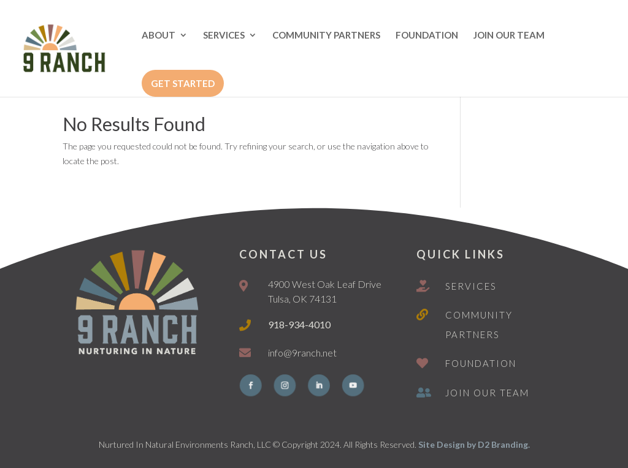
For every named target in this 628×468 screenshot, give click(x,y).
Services (471, 286)
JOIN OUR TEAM (509, 35)
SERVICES (224, 35)
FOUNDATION (427, 35)
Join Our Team (487, 392)
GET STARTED (183, 83)
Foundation (480, 363)
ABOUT (158, 35)
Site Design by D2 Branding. (474, 444)
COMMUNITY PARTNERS (326, 35)
